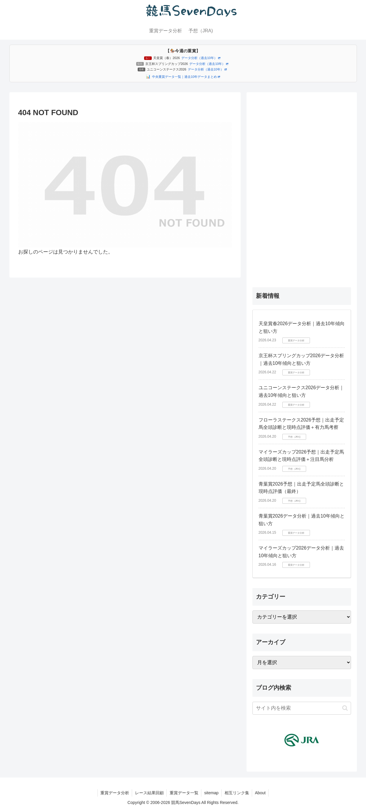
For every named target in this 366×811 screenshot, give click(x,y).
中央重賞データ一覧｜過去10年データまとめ (186, 76)
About (261, 792)
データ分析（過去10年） (200, 58)
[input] (301, 708)
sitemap (211, 792)
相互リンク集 (237, 792)
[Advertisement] (302, 186)
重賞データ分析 (113, 792)
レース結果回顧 (148, 792)
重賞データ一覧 (183, 792)
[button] (345, 708)
